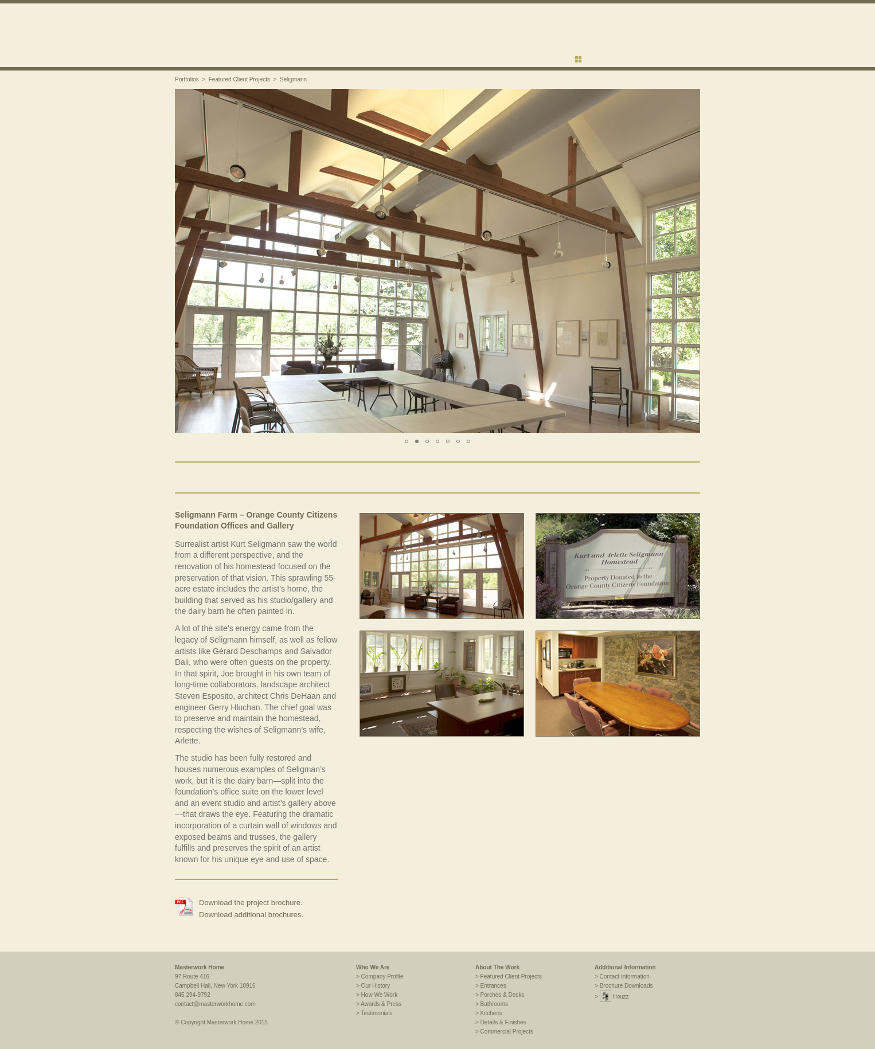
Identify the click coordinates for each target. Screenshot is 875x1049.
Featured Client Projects (239, 79)
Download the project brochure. (251, 902)
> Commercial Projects (504, 1031)
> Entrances (490, 986)
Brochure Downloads (626, 986)
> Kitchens (488, 1013)
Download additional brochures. (251, 914)
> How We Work (376, 995)
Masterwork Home (199, 967)
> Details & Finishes (500, 1022)
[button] (185, 261)
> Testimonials (374, 1013)
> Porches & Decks (499, 995)
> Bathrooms (491, 1004)
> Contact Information (622, 976)
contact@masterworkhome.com (215, 1004)
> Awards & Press (378, 1004)
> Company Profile (380, 976)
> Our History (373, 986)
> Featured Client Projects (508, 976)
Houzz (614, 996)
